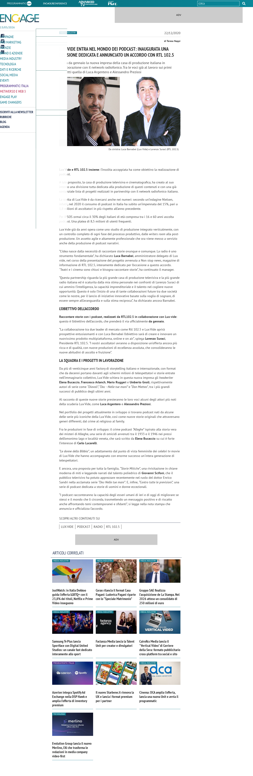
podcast (83, 527)
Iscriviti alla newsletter (16, 110)
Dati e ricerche (10, 68)
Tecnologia (7, 63)
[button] (243, 3)
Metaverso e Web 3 (12, 89)
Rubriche (6, 115)
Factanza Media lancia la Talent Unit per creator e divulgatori (115, 643)
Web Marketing (10, 42)
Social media (8, 73)
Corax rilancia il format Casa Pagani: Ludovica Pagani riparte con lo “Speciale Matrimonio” (116, 594)
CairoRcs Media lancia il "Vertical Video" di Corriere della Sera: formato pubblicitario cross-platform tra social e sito (159, 647)
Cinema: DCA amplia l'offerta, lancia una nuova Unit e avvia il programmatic (158, 696)
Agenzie (5, 47)
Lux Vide (67, 527)
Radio (98, 527)
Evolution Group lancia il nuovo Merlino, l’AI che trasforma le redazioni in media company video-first (72, 749)
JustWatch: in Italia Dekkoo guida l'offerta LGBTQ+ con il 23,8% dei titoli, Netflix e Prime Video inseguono (72, 596)
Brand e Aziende (10, 52)
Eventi (4, 79)
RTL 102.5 (113, 527)
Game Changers (10, 100)
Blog (3, 120)
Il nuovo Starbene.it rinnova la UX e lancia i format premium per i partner (115, 696)
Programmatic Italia (13, 84)
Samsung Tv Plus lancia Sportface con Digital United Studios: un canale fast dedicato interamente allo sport (72, 647)
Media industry (68, 32)
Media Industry (10, 58)
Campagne (6, 36)
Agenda (5, 124)
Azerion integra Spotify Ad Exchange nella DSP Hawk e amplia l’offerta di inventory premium (69, 698)
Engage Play (8, 95)
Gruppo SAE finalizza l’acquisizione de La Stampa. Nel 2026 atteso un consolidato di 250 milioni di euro (159, 596)
